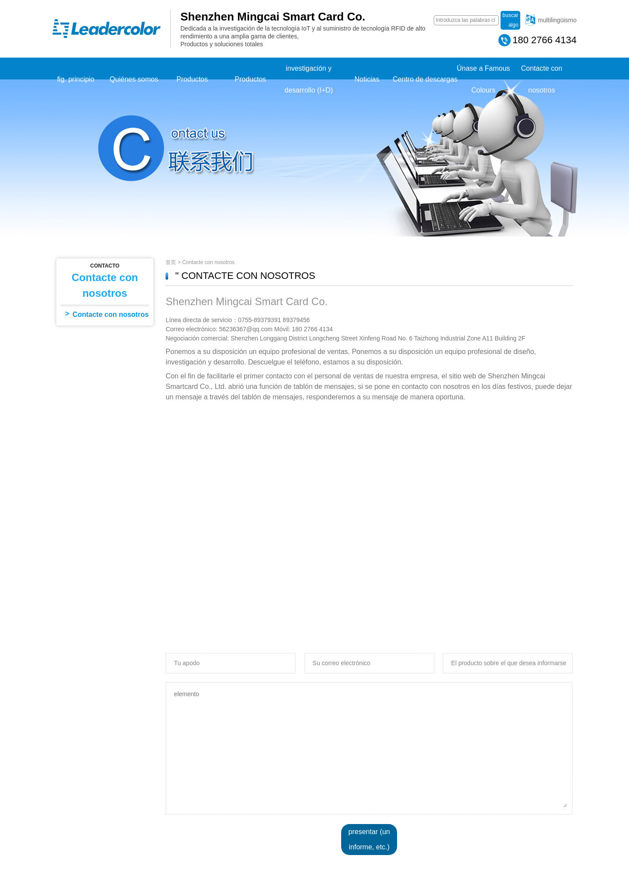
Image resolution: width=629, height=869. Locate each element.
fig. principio (75, 79)
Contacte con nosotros (541, 79)
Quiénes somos (134, 79)
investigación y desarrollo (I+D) (308, 79)
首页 (171, 262)
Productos (192, 79)
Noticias (367, 79)
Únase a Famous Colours (483, 79)
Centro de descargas (425, 79)
